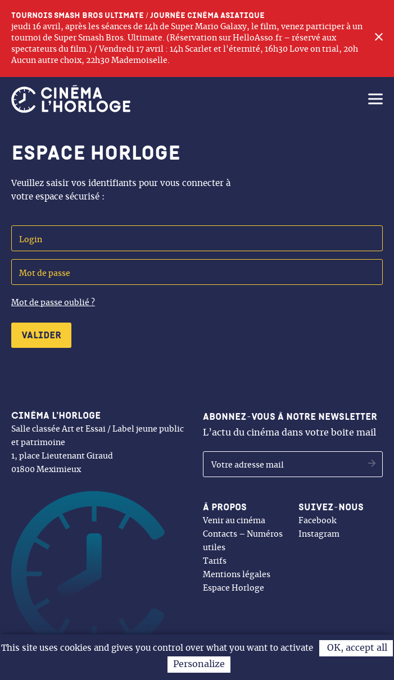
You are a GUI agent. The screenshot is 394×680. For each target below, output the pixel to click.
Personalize (199, 664)
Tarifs (215, 561)
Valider (41, 335)
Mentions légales (236, 575)
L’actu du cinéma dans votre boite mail (290, 424)
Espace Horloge (233, 588)
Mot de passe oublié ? (53, 303)
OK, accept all (356, 647)
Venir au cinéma (234, 521)
